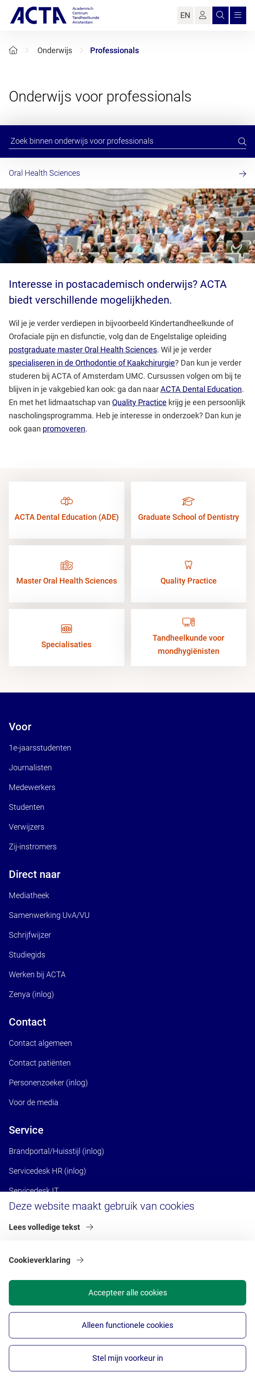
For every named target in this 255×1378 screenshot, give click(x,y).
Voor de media (33, 1102)
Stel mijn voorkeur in (127, 1358)
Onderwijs (54, 50)
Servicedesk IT (34, 1190)
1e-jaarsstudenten (40, 747)
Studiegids (27, 954)
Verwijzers (26, 826)
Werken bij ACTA (37, 974)
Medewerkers (32, 787)
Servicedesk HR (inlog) (47, 1170)
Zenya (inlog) (31, 994)
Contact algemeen (40, 1043)
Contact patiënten (40, 1062)
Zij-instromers (33, 846)
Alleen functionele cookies (127, 1325)
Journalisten (30, 767)
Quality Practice (139, 402)
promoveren (64, 428)
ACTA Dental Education (201, 389)
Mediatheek (29, 895)
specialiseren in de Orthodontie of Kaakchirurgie (92, 362)
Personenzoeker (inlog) (48, 1082)
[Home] (13, 50)
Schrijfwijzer (30, 934)
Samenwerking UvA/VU (49, 915)
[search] (242, 141)
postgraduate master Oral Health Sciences (83, 349)
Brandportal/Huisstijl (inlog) (56, 1151)
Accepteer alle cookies (127, 1292)
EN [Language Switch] (185, 15)
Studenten (26, 807)
